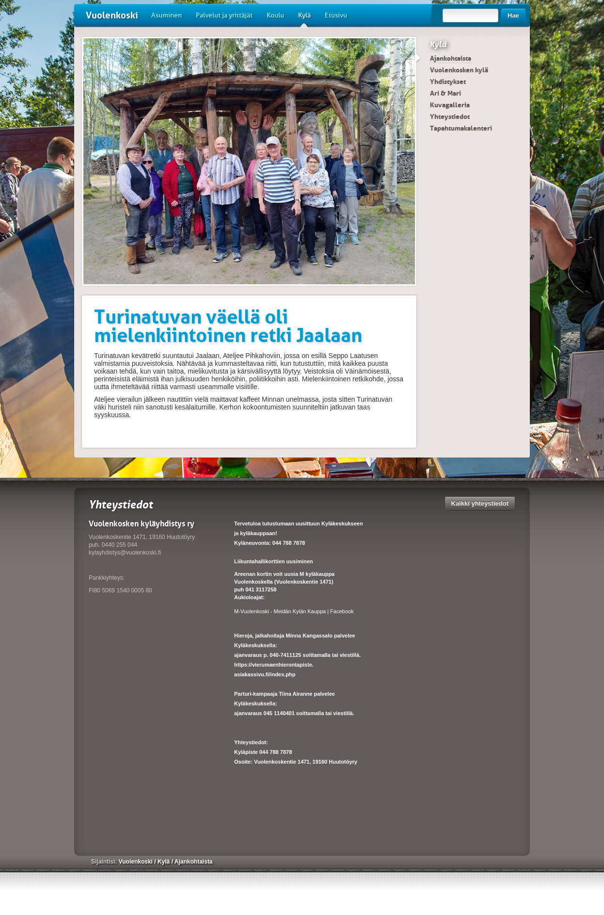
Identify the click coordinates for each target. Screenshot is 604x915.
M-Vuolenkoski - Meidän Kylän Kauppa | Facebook (293, 611)
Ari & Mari (445, 93)
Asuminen (166, 15)
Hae (513, 15)
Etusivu (336, 15)
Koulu (275, 15)
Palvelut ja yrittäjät (224, 15)
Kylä (304, 19)
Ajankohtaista (450, 58)
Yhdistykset (448, 81)
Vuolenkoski (112, 15)
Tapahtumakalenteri (461, 128)
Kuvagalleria (450, 104)
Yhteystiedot (450, 116)
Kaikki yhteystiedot (480, 503)
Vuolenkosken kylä (459, 69)
